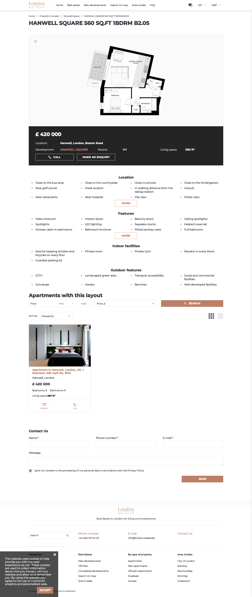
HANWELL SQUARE (74, 149)
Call (57, 157)
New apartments (137, 566)
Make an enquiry (96, 157)
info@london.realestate (141, 538)
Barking (182, 566)
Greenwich (184, 581)
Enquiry (44, 408)
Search (194, 303)
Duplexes (133, 576)
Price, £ (101, 303)
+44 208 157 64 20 (88, 538)
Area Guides (85, 581)
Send (202, 479)
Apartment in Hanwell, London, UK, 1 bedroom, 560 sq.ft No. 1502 (57, 371)
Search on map (87, 576)
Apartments (135, 561)
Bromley (183, 576)
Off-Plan (83, 566)
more (126, 203)
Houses (132, 581)
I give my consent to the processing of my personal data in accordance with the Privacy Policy (89, 470)
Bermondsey (185, 571)
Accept (45, 590)
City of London (186, 561)
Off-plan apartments (140, 571)
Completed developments (93, 571)
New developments (89, 561)
